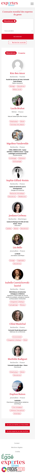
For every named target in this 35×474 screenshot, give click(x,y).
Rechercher (18, 36)
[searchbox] (17, 25)
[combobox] (17, 23)
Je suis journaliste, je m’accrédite (17, 425)
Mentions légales (16, 447)
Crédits (17, 451)
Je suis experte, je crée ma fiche (17, 431)
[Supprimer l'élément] (14, 21)
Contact (16, 443)
